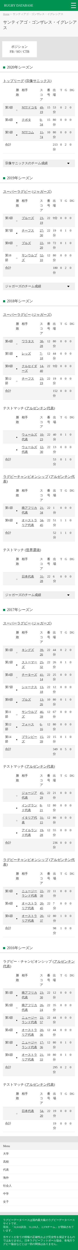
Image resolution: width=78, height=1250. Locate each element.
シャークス (29, 687)
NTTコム (28, 132)
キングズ (28, 650)
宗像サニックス (38, 81)
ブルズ (26, 243)
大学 (6, 1153)
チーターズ (29, 674)
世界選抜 (33, 550)
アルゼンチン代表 (40, 408)
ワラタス (28, 341)
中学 (6, 1193)
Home (6, 14)
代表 (6, 1169)
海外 (6, 1177)
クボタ (26, 119)
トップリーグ (13, 81)
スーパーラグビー (17, 192)
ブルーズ (28, 218)
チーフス (28, 230)
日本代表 (28, 576)
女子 (6, 1201)
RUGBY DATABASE (18, 5)
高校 (6, 1161)
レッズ (26, 353)
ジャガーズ (41, 192)
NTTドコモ (29, 107)
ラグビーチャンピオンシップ (25, 477)
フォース (28, 724)
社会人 (7, 1185)
